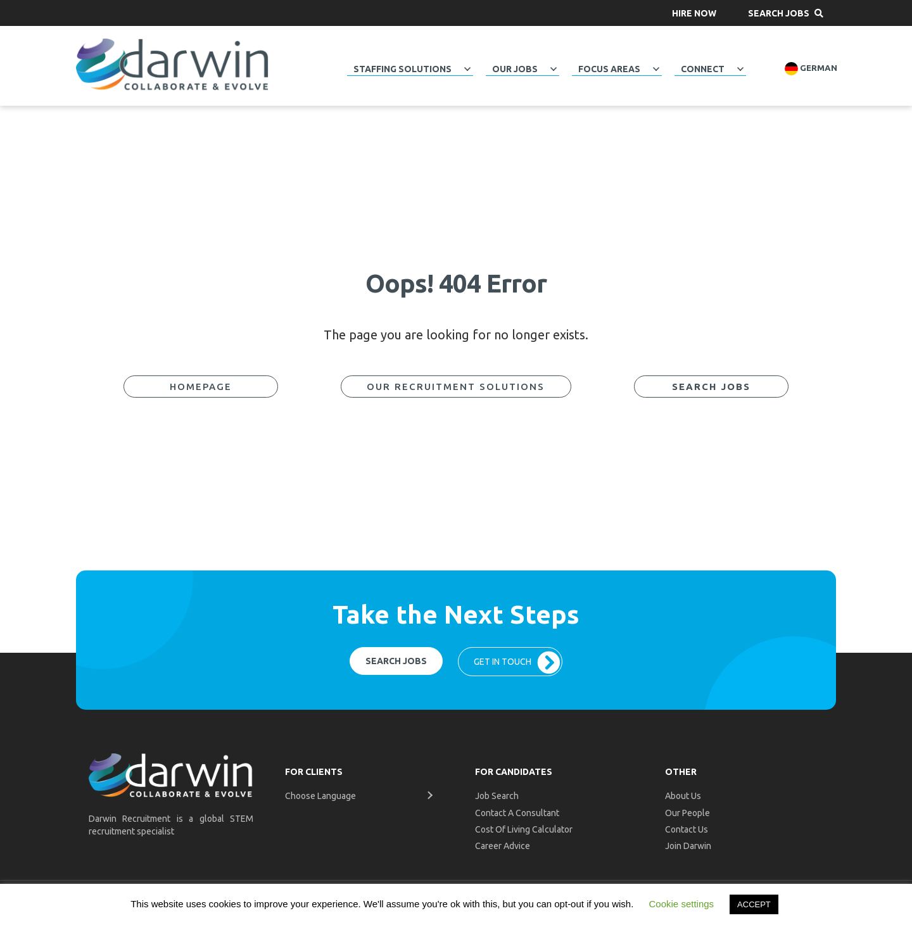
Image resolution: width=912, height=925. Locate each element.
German (811, 68)
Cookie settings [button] (681, 903)
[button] (694, 13)
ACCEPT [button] (754, 904)
